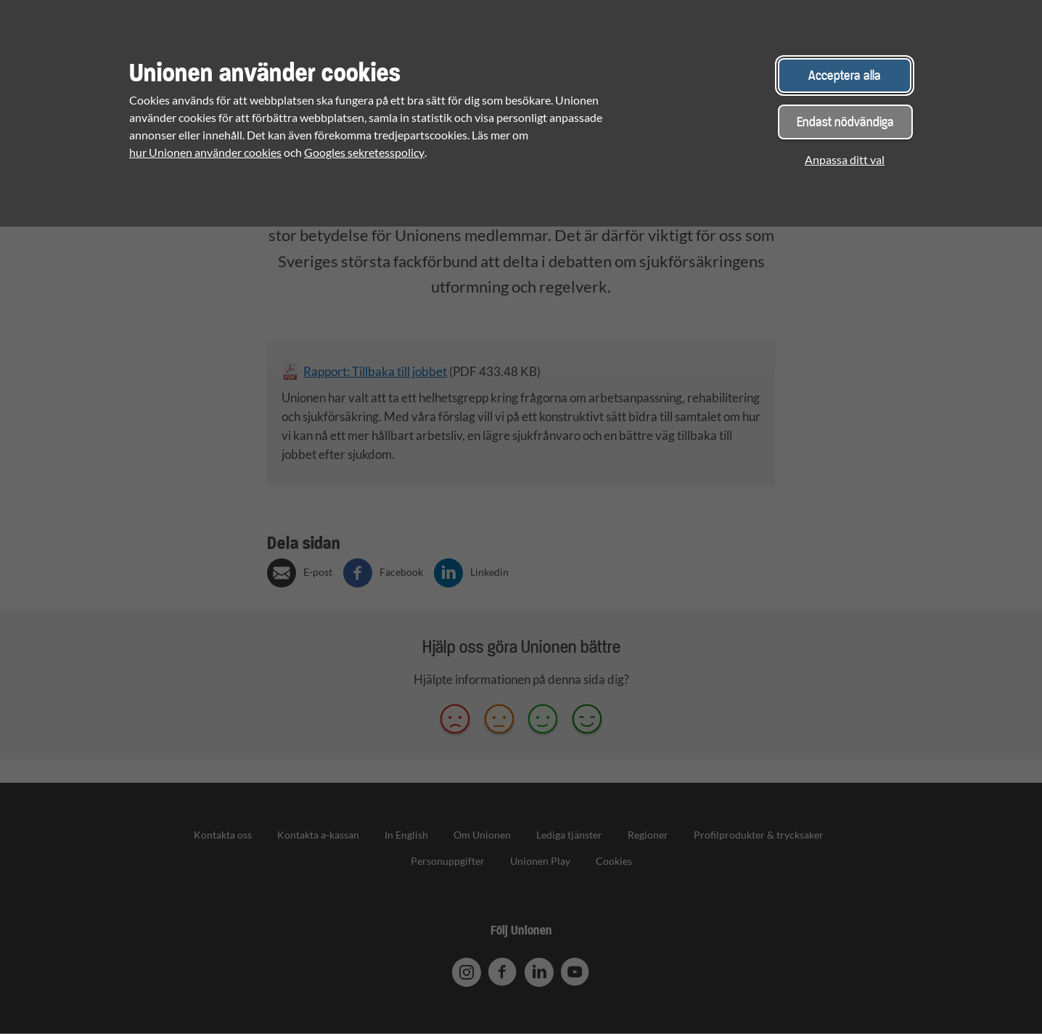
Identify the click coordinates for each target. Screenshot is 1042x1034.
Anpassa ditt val (845, 159)
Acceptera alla (844, 75)
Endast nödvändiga (845, 122)
